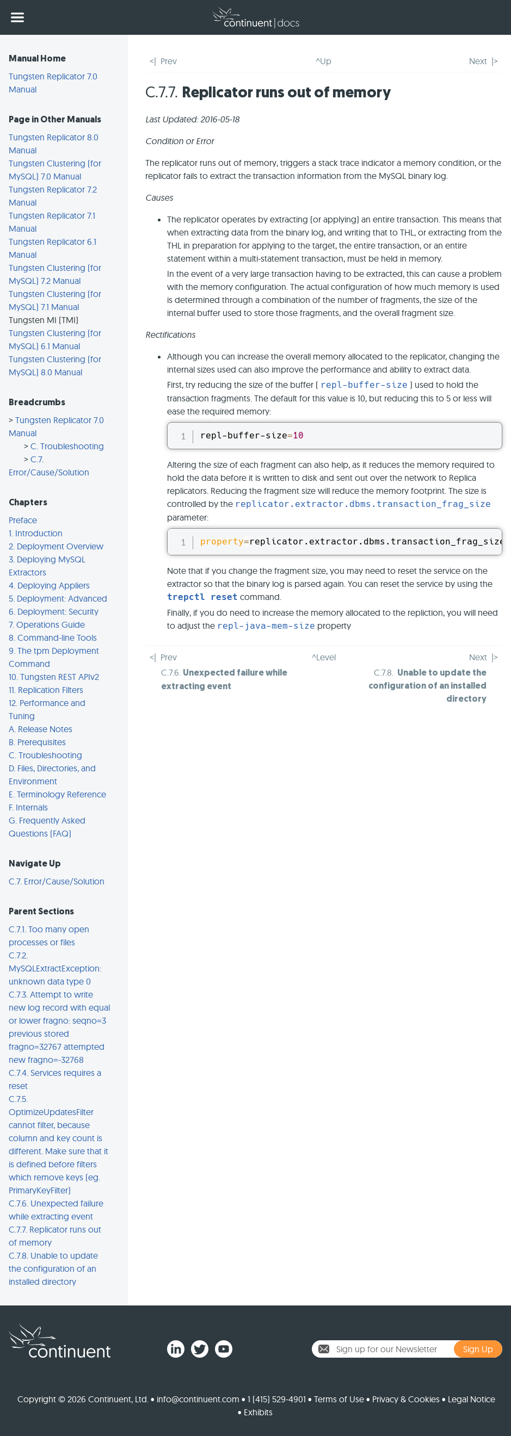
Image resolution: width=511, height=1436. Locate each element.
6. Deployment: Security (53, 611)
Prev (169, 60)
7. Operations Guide (47, 624)
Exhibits (258, 1412)
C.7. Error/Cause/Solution (56, 881)
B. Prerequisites (37, 741)
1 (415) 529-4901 (277, 1399)
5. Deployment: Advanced (58, 598)
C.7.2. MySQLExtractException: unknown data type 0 (55, 968)
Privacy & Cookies (406, 1399)
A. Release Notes (40, 728)
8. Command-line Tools (53, 637)
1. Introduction (36, 533)
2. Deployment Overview (56, 546)
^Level (324, 657)
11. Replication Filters (46, 689)
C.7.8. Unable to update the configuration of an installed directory (53, 1268)
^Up (323, 60)
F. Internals (28, 807)
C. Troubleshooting (67, 446)
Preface (23, 520)
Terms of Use (339, 1399)
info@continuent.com (198, 1399)
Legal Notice (471, 1399)
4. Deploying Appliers (49, 585)
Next (478, 60)
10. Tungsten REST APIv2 (54, 676)
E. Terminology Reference (57, 794)
